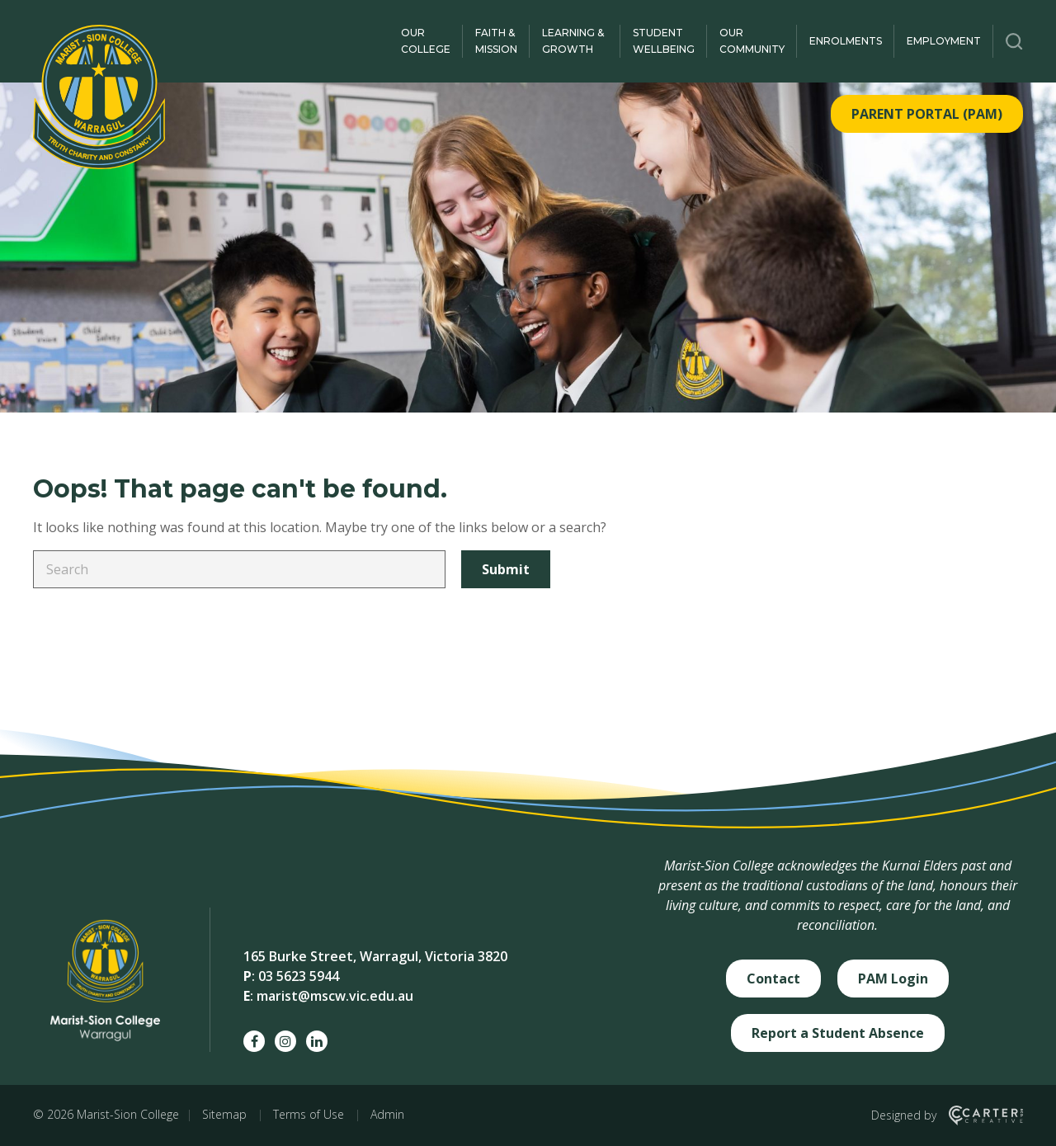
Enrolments (845, 41)
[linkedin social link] (317, 1041)
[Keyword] (239, 569)
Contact (773, 978)
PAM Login (893, 978)
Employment (944, 41)
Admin (387, 1114)
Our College (425, 40)
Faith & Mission (496, 40)
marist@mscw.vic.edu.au (335, 996)
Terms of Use (308, 1114)
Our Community (752, 40)
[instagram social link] (285, 1041)
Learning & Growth (573, 40)
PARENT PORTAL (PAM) (926, 114)
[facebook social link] (254, 1041)
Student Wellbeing (664, 40)
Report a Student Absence (838, 1033)
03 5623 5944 (298, 976)
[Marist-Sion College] (99, 97)
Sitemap (224, 1114)
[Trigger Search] (1014, 41)
